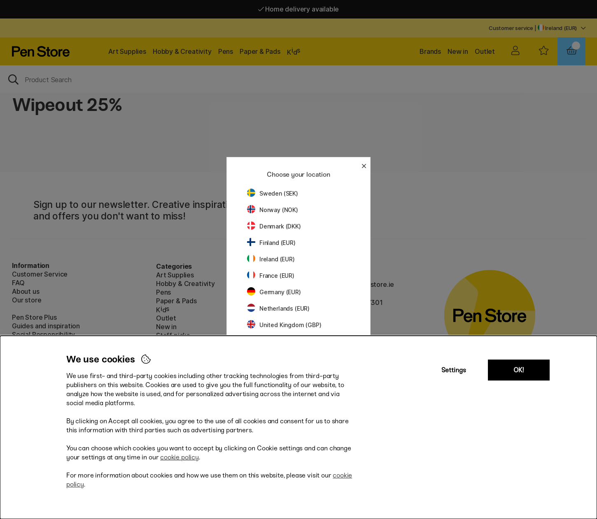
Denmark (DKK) (274, 226)
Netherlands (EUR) (278, 308)
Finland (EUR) (271, 242)
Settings (453, 370)
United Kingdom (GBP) (284, 324)
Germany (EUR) (274, 291)
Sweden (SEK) (272, 193)
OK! (518, 370)
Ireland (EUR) (271, 259)
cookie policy (179, 457)
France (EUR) (270, 275)
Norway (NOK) (272, 209)
